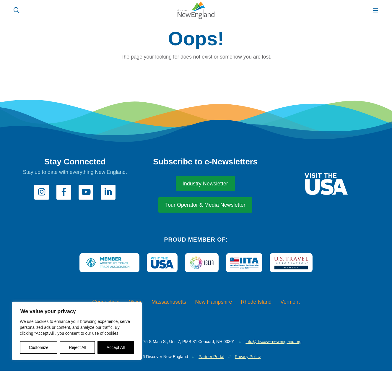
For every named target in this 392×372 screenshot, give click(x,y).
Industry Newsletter (205, 185)
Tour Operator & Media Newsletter (205, 206)
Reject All (77, 347)
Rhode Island (256, 303)
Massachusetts (169, 303)
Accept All (116, 347)
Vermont (290, 303)
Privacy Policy (248, 357)
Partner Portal (211, 357)
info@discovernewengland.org (273, 342)
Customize (38, 347)
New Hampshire (213, 303)
